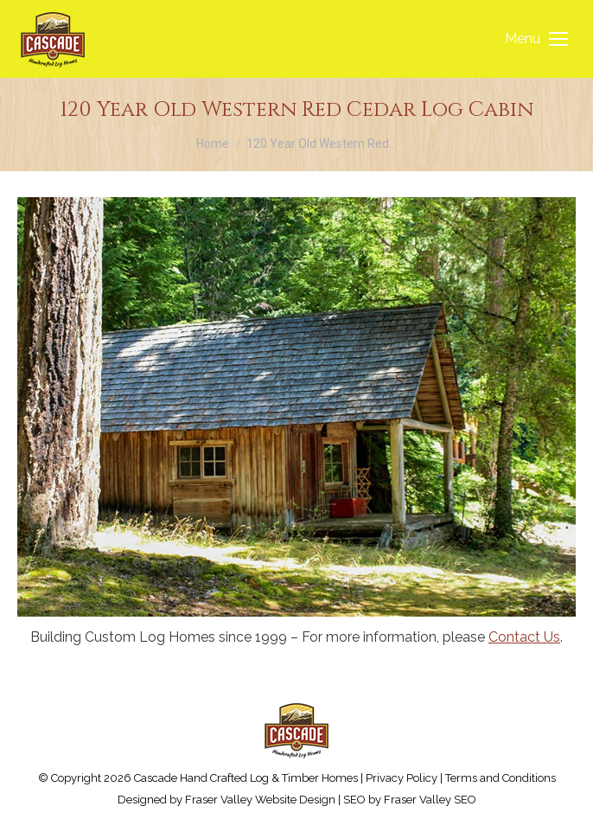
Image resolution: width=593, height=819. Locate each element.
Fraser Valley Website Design (260, 799)
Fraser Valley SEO (430, 799)
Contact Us (524, 637)
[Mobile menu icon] (536, 39)
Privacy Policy (401, 777)
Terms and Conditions (500, 777)
